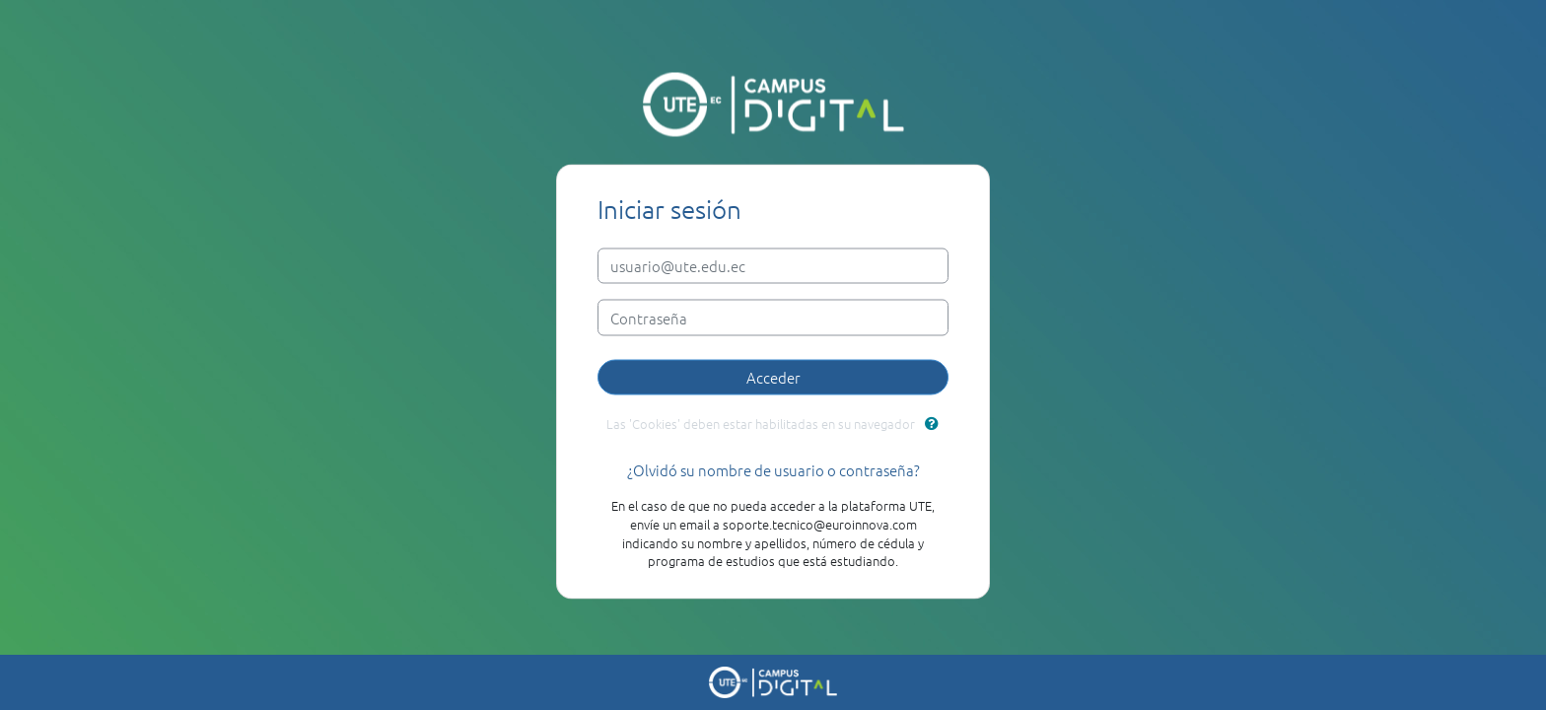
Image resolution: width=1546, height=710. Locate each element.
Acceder (773, 376)
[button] (936, 423)
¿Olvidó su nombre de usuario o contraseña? (773, 469)
